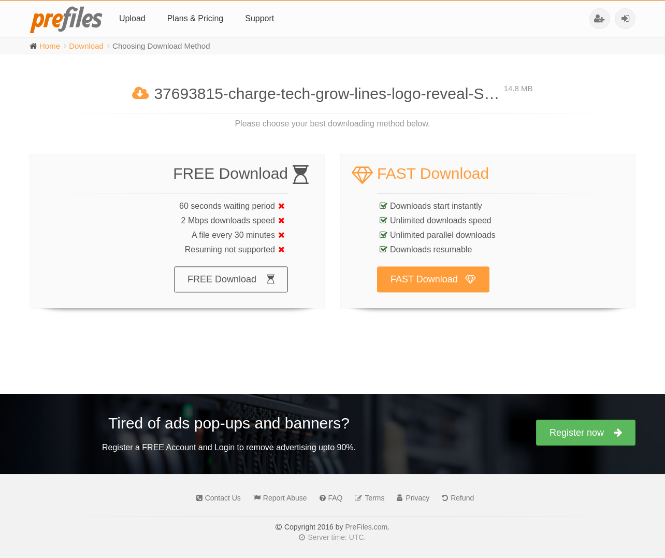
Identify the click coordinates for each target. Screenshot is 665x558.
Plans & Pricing (195, 18)
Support (259, 18)
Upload (132, 18)
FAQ (328, 498)
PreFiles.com (366, 527)
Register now (586, 432)
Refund (455, 498)
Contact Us (216, 498)
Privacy (410, 498)
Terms (367, 498)
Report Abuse (277, 498)
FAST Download (433, 289)
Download (86, 45)
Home (49, 45)
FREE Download (230, 289)
